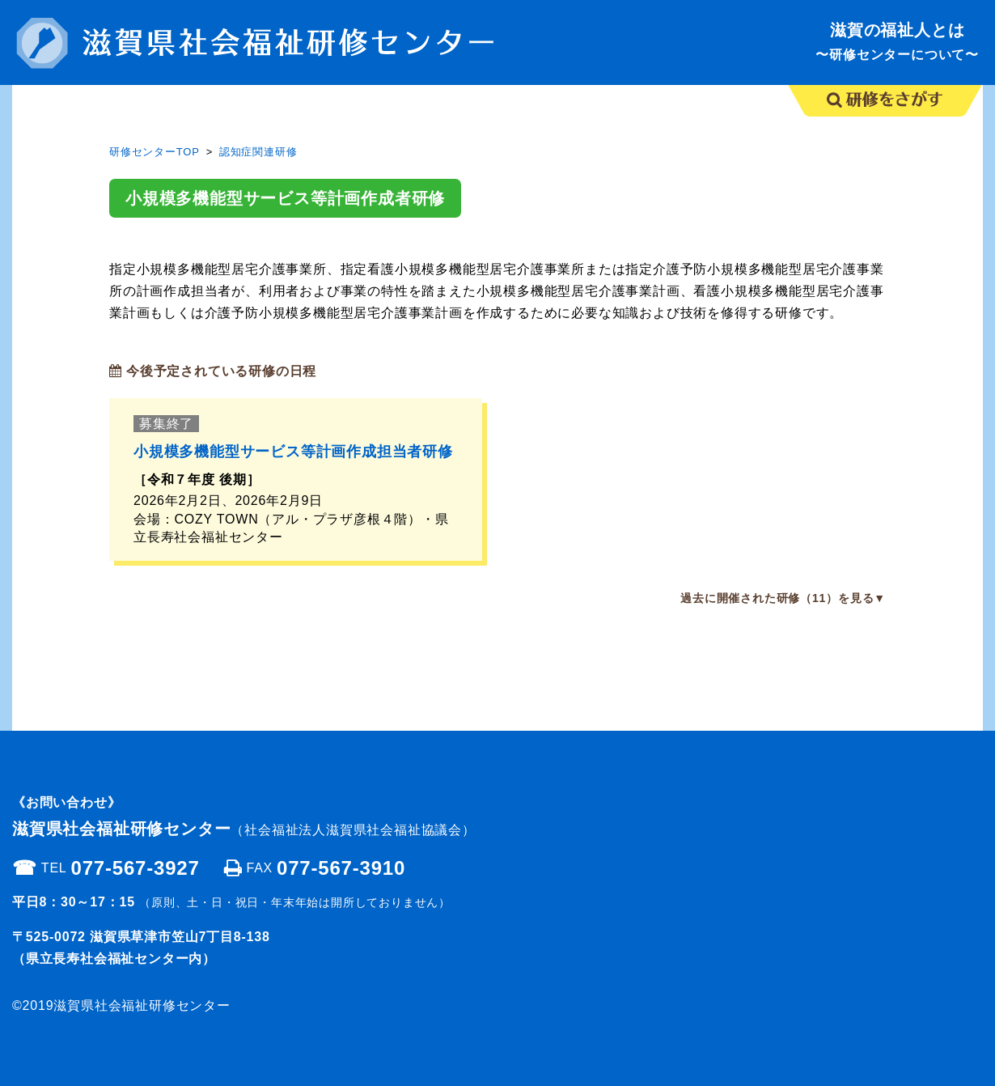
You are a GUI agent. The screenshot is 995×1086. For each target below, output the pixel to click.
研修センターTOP (154, 152)
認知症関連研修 (258, 152)
